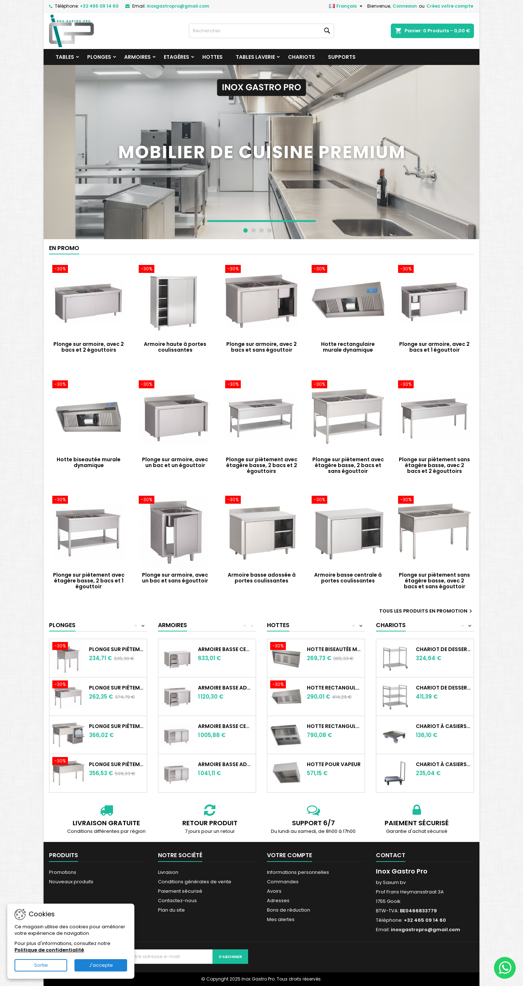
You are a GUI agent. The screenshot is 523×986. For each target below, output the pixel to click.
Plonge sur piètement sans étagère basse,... (116, 649)
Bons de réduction (288, 910)
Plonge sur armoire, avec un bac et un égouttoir (175, 462)
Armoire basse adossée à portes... (225, 688)
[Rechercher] (261, 31)
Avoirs (274, 891)
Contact (390, 855)
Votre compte (289, 855)
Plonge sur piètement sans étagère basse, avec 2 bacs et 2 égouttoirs (434, 465)
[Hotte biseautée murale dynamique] (88, 385)
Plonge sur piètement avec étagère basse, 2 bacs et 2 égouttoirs (261, 465)
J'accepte (101, 965)
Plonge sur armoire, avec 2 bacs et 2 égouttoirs (88, 346)
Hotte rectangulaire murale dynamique (348, 346)
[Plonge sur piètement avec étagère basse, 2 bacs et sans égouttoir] (348, 385)
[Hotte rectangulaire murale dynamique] (348, 269)
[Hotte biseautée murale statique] (288, 646)
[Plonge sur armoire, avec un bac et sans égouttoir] (175, 500)
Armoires (137, 57)
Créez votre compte (449, 6)
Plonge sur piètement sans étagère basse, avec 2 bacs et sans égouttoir (434, 580)
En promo (64, 248)
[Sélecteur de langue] (346, 6)
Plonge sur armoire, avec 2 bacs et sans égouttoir (261, 346)
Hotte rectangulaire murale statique (334, 688)
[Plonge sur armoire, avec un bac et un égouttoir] (175, 385)
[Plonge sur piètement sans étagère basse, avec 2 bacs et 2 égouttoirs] (434, 385)
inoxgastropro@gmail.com (178, 6)
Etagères (176, 57)
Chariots (301, 57)
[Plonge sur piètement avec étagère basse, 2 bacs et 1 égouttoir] (88, 500)
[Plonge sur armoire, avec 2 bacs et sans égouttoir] (261, 269)
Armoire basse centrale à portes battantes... (225, 726)
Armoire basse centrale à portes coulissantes (348, 577)
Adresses (278, 900)
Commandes (283, 881)
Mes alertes (281, 919)
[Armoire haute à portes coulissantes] (175, 269)
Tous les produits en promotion (426, 611)
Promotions (62, 872)
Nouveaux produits (71, 881)
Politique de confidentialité (49, 949)
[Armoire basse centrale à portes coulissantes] (348, 500)
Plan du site (171, 910)
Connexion (405, 6)
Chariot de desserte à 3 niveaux (443, 688)
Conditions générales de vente (194, 881)
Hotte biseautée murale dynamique (89, 462)
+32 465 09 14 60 (99, 6)
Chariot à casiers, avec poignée (443, 764)
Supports (342, 57)
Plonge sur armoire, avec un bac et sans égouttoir (175, 577)
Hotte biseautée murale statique (334, 649)
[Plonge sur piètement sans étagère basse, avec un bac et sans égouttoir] (70, 646)
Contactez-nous (177, 900)
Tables (65, 57)
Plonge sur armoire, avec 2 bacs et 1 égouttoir (434, 346)
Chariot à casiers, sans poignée (443, 726)
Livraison (168, 872)
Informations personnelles (298, 872)
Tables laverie (255, 57)
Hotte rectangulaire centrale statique (334, 726)
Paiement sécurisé (180, 891)
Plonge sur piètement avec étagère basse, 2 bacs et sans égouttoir (348, 465)
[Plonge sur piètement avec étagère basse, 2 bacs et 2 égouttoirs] (261, 385)
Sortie (41, 965)
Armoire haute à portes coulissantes (175, 346)
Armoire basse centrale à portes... (225, 649)
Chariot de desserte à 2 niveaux (443, 649)
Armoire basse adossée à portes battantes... (225, 764)
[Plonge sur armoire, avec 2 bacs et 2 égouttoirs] (88, 269)
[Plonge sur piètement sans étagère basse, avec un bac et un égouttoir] (70, 685)
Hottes (212, 57)
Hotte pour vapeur (334, 764)
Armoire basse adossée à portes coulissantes (262, 577)
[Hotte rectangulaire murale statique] (288, 685)
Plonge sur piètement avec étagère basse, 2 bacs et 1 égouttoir (89, 580)
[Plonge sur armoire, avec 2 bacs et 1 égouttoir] (434, 269)
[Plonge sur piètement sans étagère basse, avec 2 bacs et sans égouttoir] (434, 500)
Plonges (99, 57)
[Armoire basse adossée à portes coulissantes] (261, 500)
